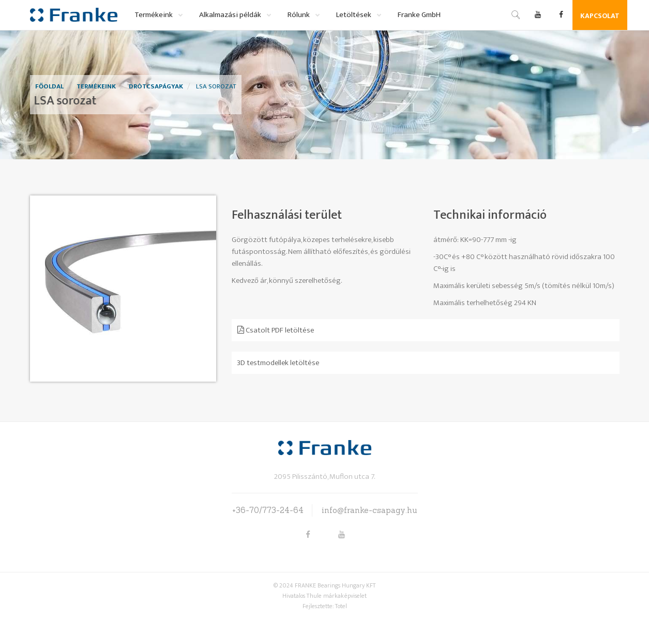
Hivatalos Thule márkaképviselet (324, 596)
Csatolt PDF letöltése (275, 330)
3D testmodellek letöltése (278, 362)
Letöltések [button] (354, 14)
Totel (341, 606)
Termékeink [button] (154, 14)
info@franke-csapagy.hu (369, 510)
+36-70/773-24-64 (268, 510)
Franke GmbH (419, 14)
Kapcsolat (600, 16)
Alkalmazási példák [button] (231, 14)
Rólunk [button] (299, 14)
